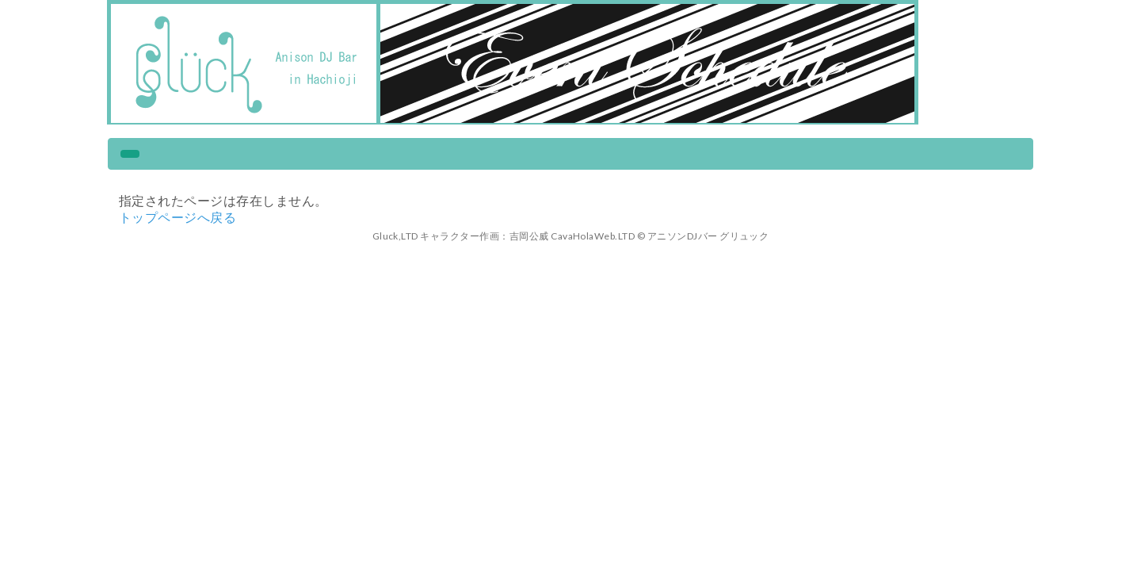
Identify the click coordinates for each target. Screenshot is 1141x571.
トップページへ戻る (177, 216)
